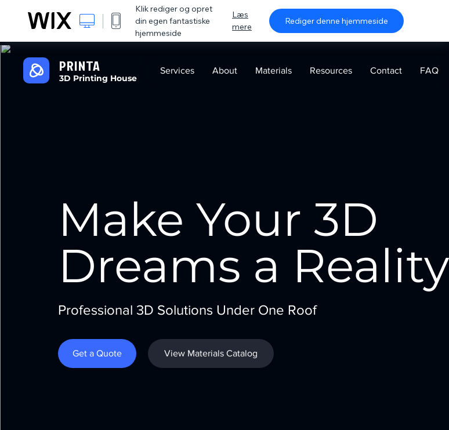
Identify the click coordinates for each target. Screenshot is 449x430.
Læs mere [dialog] (242, 20)
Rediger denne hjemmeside (336, 21)
